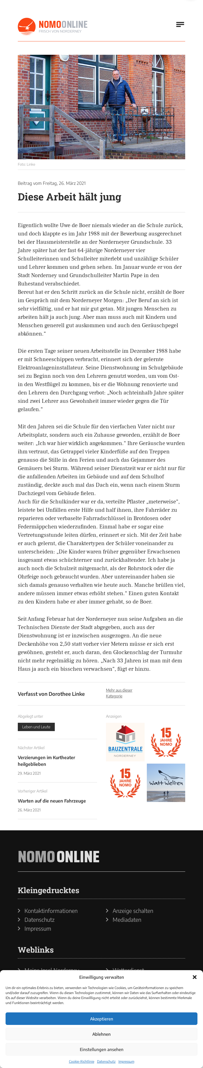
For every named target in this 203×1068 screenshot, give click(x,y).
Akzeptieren (101, 1018)
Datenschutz (106, 1061)
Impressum (126, 1061)
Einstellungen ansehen (101, 1049)
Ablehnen (101, 1034)
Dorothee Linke (67, 694)
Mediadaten (127, 919)
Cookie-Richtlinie (81, 1061)
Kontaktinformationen (51, 910)
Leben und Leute (36, 726)
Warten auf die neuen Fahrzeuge (52, 801)
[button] (194, 977)
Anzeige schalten (133, 910)
